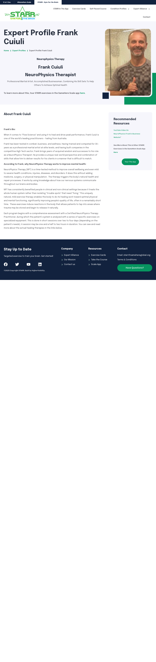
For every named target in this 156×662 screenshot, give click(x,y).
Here (116, 152)
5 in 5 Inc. (7, 2)
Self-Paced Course (98, 9)
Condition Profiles (119, 9)
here (82, 93)
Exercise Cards (79, 9)
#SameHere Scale (24, 2)
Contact (146, 17)
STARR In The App (60, 9)
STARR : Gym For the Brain (48, 2)
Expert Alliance (142, 9)
